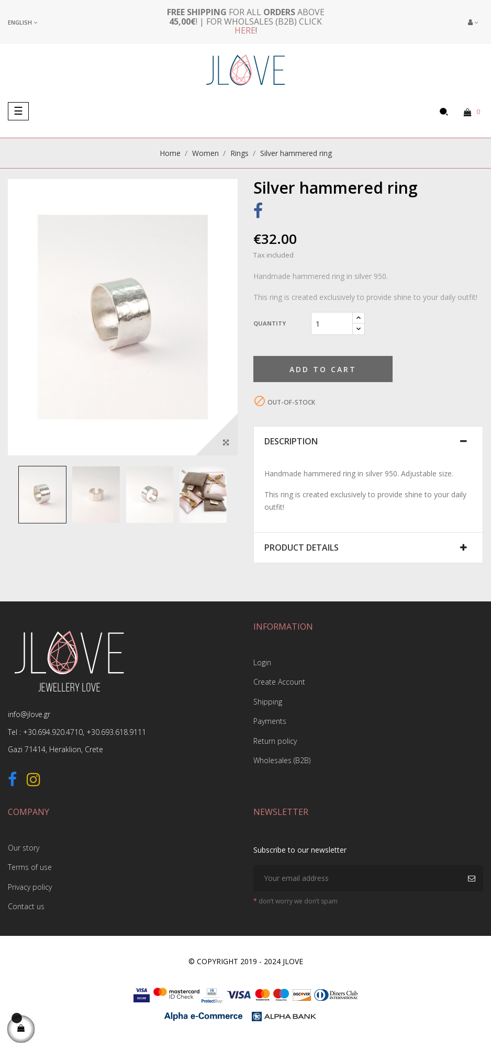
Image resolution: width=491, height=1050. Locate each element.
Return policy (275, 741)
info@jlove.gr (29, 714)
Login (262, 662)
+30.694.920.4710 (53, 732)
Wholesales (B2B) (281, 760)
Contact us (26, 906)
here (245, 30)
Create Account (279, 682)
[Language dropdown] (22, 22)
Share (258, 213)
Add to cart (322, 369)
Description (291, 441)
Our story (23, 848)
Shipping (267, 702)
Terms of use (30, 867)
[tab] (368, 442)
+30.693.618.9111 (116, 732)
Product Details (301, 548)
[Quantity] (332, 323)
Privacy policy (30, 887)
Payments (269, 721)
